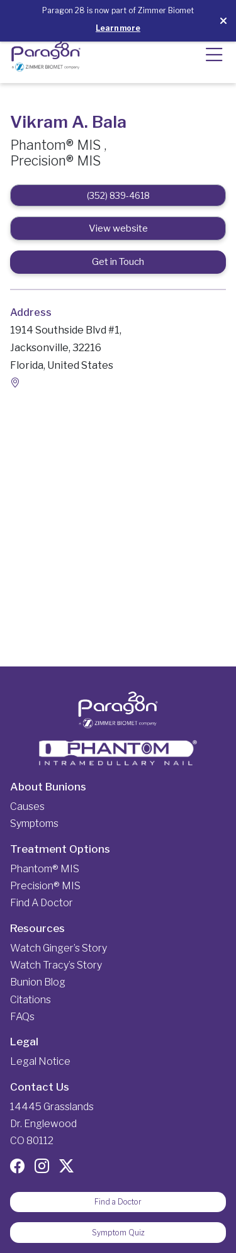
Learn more (118, 28)
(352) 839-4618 (118, 195)
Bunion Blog (37, 982)
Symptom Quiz (118, 1232)
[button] (214, 60)
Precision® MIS (45, 886)
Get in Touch (118, 261)
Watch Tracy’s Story (56, 965)
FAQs (22, 1017)
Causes (27, 806)
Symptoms (34, 823)
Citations (30, 1000)
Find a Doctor (41, 903)
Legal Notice (40, 1061)
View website (118, 228)
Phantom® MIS (44, 869)
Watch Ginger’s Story (58, 948)
